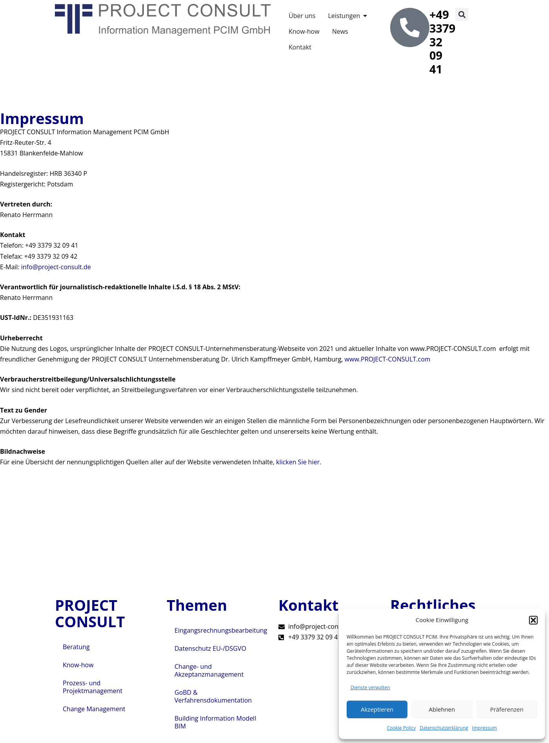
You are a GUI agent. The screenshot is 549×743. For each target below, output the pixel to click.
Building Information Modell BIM (215, 722)
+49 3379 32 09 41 (442, 42)
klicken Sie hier (298, 462)
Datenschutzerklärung (444, 728)
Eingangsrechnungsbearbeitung (221, 630)
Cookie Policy (401, 728)
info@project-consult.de (56, 267)
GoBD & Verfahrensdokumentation (213, 696)
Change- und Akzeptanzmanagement (209, 670)
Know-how (78, 665)
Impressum (484, 728)
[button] (533, 620)
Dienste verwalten (370, 687)
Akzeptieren (377, 709)
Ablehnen (442, 709)
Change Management (94, 709)
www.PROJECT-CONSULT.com (388, 359)
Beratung (76, 647)
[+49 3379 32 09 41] (409, 27)
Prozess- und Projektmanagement (92, 687)
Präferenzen (507, 709)
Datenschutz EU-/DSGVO (210, 648)
